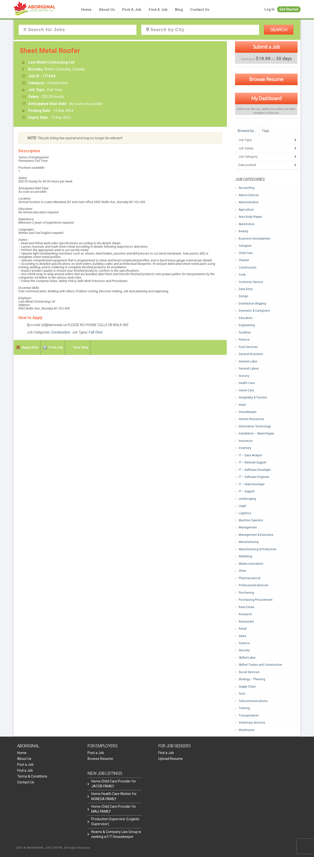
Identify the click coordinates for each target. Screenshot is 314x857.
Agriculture (246, 209)
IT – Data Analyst (250, 455)
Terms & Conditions (32, 776)
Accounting (246, 188)
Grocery (244, 376)
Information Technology (255, 426)
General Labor (248, 361)
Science (244, 643)
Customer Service (251, 282)
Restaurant (246, 621)
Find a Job (158, 9)
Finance (244, 339)
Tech (242, 693)
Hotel (242, 405)
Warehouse (246, 730)
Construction (60, 332)
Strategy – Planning (252, 679)
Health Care (247, 383)
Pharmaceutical (249, 578)
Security (244, 650)
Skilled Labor (247, 657)
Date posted (247, 165)
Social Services (249, 672)
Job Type (245, 140)
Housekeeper (248, 412)
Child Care (246, 253)
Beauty (243, 231)
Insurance (245, 441)
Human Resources (251, 419)
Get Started (288, 9)
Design (243, 296)
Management (248, 527)
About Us (107, 9)
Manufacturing (249, 542)
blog (179, 9)
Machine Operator (251, 520)
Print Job (56, 347)
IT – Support (247, 491)
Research (245, 614)
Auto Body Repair (250, 216)
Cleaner (244, 260)
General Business (251, 354)
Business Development (254, 238)
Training (244, 708)
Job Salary (245, 148)
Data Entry (246, 289)
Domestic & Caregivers (254, 310)
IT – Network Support (252, 462)
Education (245, 318)
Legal (242, 506)
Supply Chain (247, 686)
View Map (80, 347)
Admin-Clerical (249, 195)
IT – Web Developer (252, 484)
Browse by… (247, 131)
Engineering (247, 325)
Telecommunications (253, 701)
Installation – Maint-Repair (256, 433)
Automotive (246, 224)
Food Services (248, 347)
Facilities (245, 332)
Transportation (249, 715)
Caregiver (245, 245)
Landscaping (247, 498)
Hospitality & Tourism (253, 397)
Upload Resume (170, 759)
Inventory (245, 448)
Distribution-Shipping (252, 303)
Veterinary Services (252, 722)
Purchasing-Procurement (256, 599)
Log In (269, 9)
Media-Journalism (251, 563)
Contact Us (199, 9)
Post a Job (131, 9)
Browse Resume (266, 79)
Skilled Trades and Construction (260, 664)
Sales (242, 636)
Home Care (246, 390)
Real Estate (246, 607)
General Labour (249, 368)
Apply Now (30, 347)
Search (278, 29)
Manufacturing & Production (257, 549)
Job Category (248, 156)
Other (242, 571)
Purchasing (246, 592)
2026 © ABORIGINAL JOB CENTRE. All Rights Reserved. (53, 847)
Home (86, 9)
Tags (265, 131)
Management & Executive (256, 535)
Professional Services (253, 585)
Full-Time (95, 332)
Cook (242, 274)
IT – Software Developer (255, 470)
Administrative (249, 202)
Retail (243, 628)
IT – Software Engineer (254, 477)
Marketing (245, 556)
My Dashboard (266, 98)
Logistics (245, 513)
